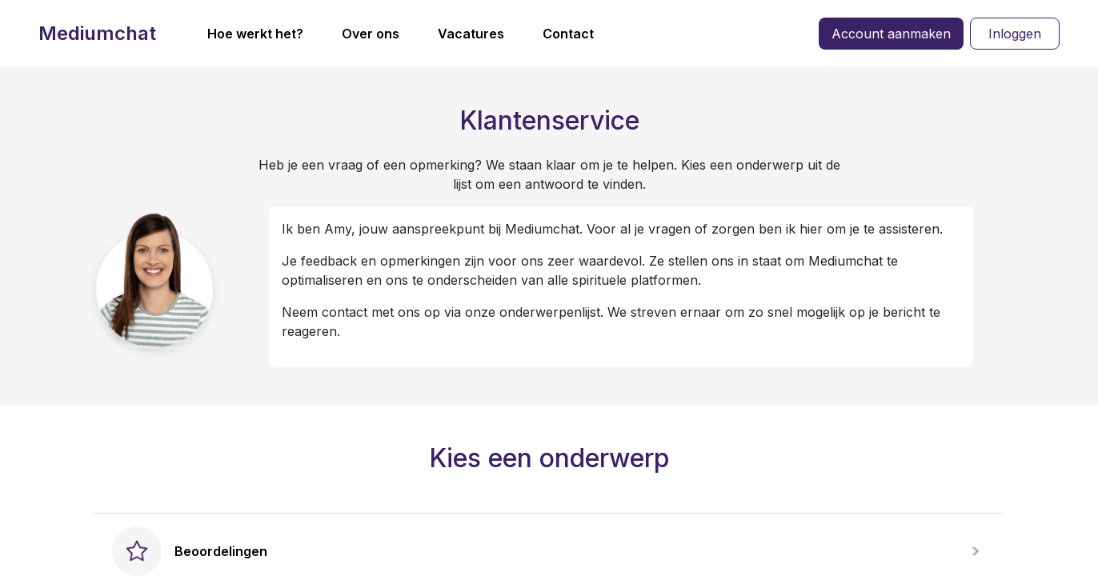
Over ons (370, 34)
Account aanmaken (891, 34)
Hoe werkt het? (255, 34)
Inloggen (1014, 34)
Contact (568, 34)
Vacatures (471, 34)
